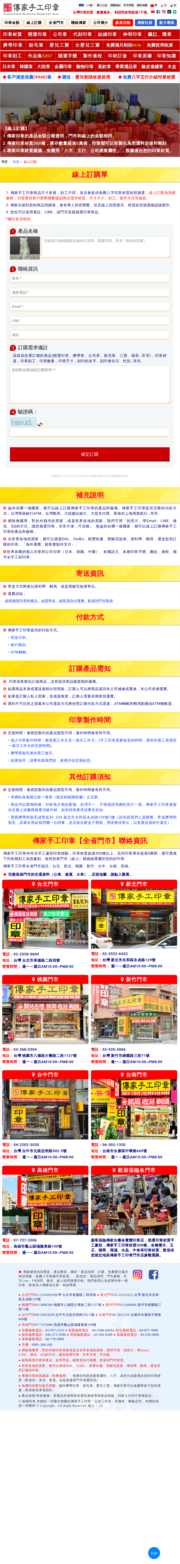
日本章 (8, 66)
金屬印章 (63, 66)
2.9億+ (86, 5)
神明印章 (132, 34)
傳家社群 (144, 23)
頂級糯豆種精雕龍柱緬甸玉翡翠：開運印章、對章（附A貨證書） (106, 246)
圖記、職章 (160, 34)
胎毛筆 (36, 45)
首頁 (16, 161)
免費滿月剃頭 (123, 45)
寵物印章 (85, 66)
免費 (146, 77)
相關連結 (115, 5)
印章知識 (166, 55)
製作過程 (92, 55)
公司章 (60, 34)
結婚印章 (107, 34)
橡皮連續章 (152, 66)
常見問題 (129, 5)
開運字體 (67, 55)
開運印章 (37, 34)
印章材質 (12, 34)
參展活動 (123, 23)
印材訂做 (117, 55)
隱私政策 (102, 475)
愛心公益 (102, 5)
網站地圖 (142, 5)
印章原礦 (142, 55)
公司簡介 (100, 23)
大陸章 (43, 66)
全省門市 (56, 23)
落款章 (104, 66)
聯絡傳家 (78, 23)
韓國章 (26, 66)
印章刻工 (12, 55)
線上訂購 (34, 23)
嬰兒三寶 (59, 45)
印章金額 (12, 23)
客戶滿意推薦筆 (27, 77)
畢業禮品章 (126, 66)
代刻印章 (82, 34)
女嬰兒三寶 (87, 45)
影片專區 (166, 23)
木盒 (171, 66)
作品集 (40, 55)
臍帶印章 (13, 45)
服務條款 (117, 475)
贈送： (83, 77)
